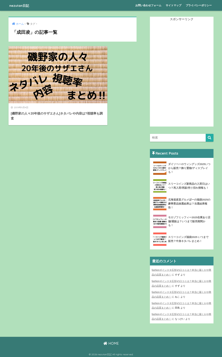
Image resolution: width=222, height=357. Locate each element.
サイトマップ (173, 5)
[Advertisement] (176, 74)
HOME (111, 342)
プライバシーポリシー (199, 5)
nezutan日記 (21, 5)
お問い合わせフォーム (148, 5)
